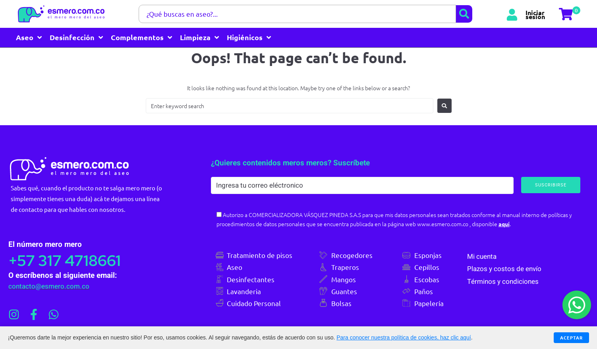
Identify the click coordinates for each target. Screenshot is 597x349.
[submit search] (464, 14)
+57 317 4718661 (68, 259)
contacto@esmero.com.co (48, 285)
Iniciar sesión (535, 14)
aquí (509, 223)
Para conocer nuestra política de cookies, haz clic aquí (403, 337)
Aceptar (571, 337)
